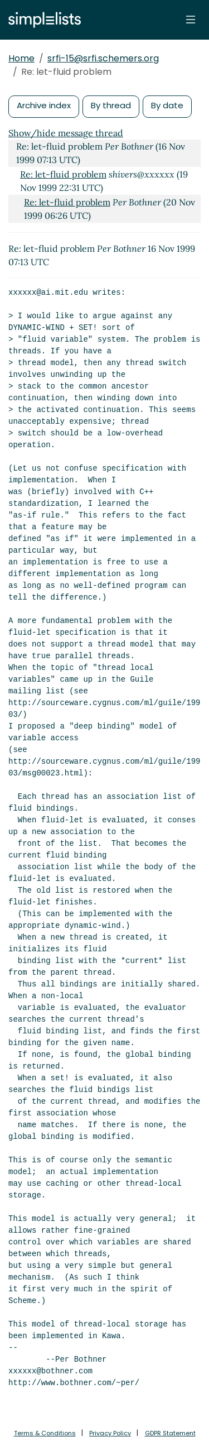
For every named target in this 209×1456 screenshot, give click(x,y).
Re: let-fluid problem (63, 174)
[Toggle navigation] (191, 19)
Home (21, 58)
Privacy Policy (110, 1433)
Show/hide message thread (65, 132)
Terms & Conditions (45, 1433)
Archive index (44, 105)
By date (167, 105)
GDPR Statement (170, 1433)
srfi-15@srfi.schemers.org (103, 58)
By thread (111, 105)
